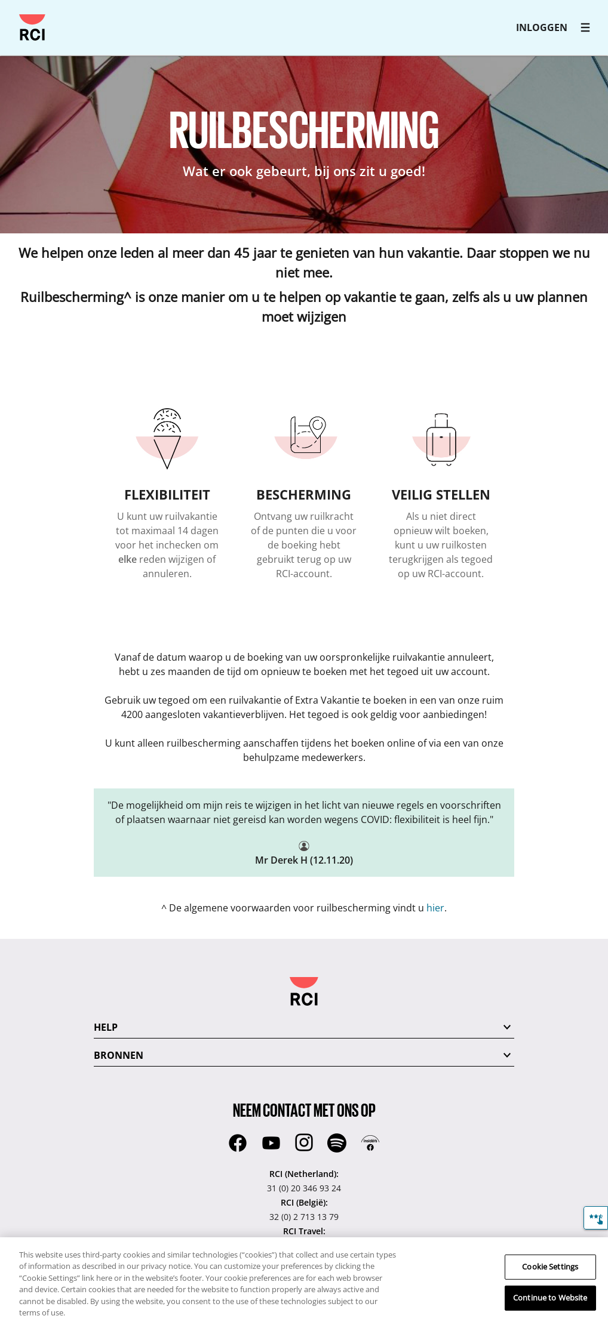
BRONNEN (118, 1055)
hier (435, 907)
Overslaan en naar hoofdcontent (14, 14)
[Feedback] (595, 1218)
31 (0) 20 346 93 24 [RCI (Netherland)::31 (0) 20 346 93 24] (304, 1188)
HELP (106, 1027)
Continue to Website (550, 1297)
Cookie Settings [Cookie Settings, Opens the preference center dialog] (550, 1266)
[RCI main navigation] (585, 27)
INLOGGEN (541, 27)
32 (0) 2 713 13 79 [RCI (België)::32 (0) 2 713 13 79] (304, 1216)
